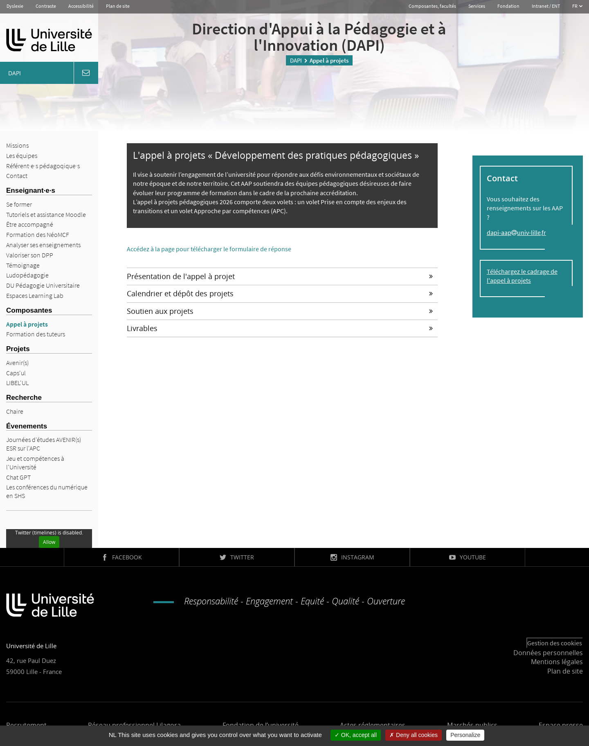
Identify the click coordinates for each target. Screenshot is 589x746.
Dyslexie (15, 6)
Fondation (508, 6)
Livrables (280, 328)
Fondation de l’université (261, 725)
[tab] (282, 276)
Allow (49, 542)
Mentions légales (557, 661)
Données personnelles (548, 652)
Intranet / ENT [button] (546, 6)
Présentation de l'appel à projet (280, 276)
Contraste (46, 6)
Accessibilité (81, 6)
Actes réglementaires (372, 725)
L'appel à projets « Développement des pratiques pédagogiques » (276, 155)
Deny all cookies (413, 735)
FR (575, 6)
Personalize (465, 735)
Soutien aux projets (280, 311)
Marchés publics (472, 725)
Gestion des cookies (554, 643)
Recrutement (26, 725)
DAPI (296, 60)
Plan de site (118, 6)
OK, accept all (356, 735)
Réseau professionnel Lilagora (134, 725)
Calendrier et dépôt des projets (280, 293)
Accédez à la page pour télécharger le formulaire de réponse (209, 249)
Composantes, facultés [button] (432, 6)
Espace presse (561, 725)
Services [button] (476, 6)
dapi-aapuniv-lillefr (516, 232)
